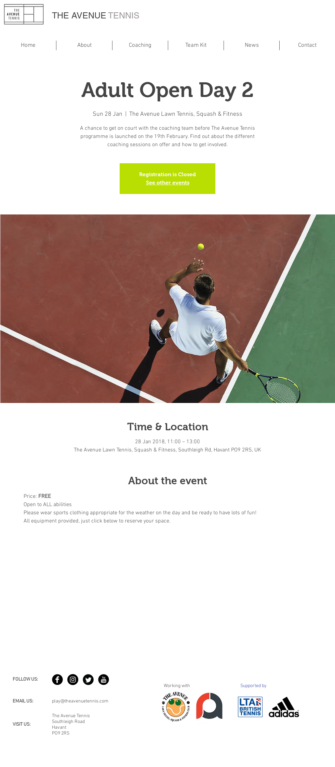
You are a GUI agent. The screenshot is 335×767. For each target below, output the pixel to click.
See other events (167, 182)
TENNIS (123, 15)
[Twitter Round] (88, 679)
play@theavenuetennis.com (80, 701)
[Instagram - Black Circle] (72, 679)
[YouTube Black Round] (103, 679)
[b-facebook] (57, 679)
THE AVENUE (80, 15)
